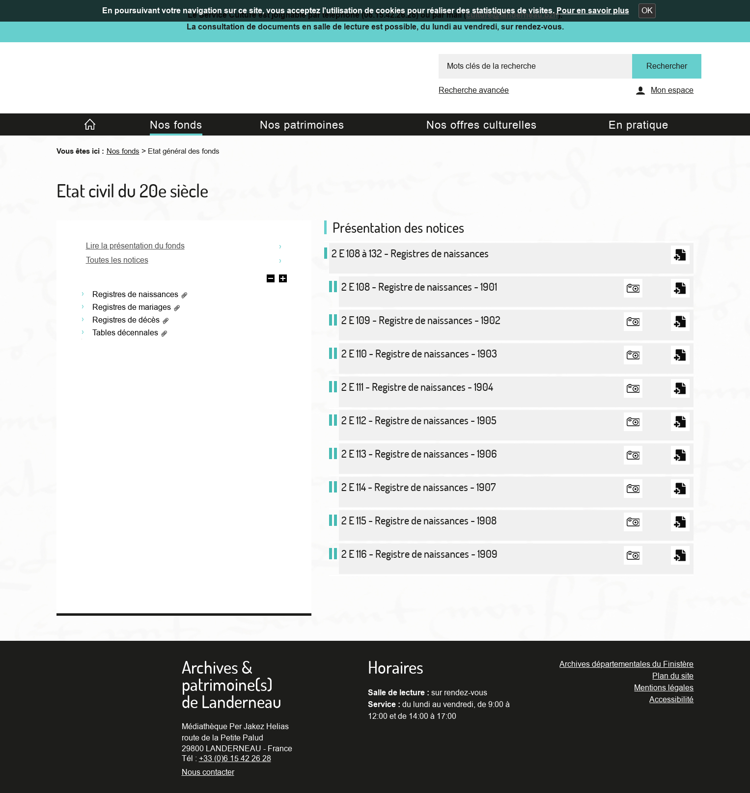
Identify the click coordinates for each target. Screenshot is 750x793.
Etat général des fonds (184, 151)
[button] (647, 10)
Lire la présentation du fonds (135, 246)
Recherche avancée (474, 90)
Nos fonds (123, 151)
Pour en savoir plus (592, 10)
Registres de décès (130, 320)
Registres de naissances (140, 294)
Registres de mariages (136, 307)
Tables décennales (130, 333)
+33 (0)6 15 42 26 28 (235, 758)
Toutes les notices (117, 260)
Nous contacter (208, 772)
